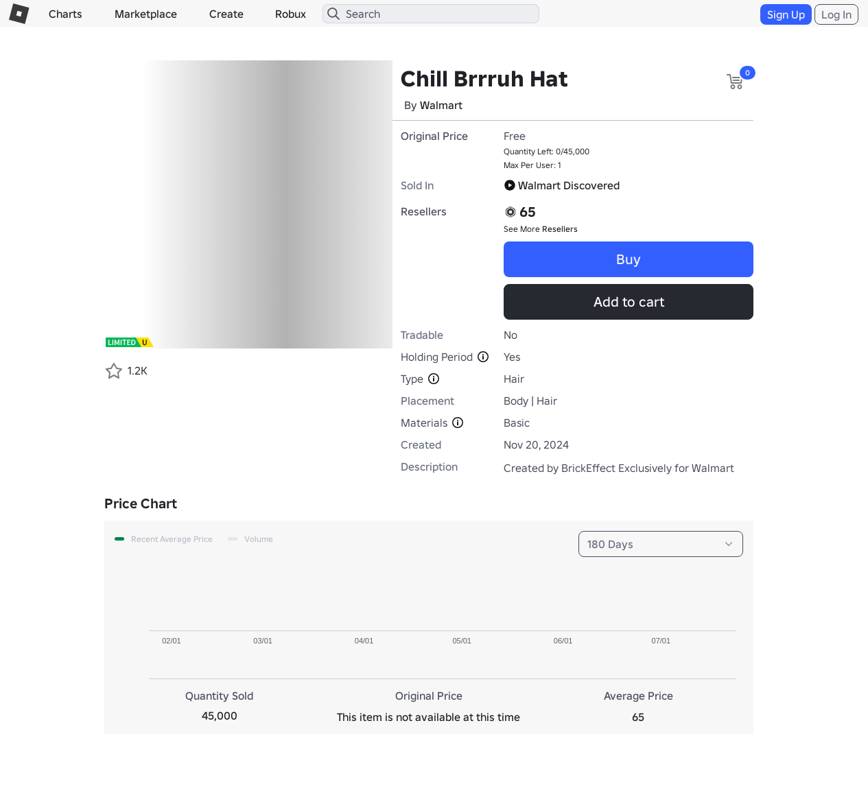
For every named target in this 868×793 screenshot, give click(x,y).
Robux (290, 14)
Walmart (441, 105)
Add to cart (629, 302)
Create (226, 14)
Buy (628, 259)
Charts (65, 14)
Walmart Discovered (562, 185)
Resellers (560, 229)
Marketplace (146, 14)
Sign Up (786, 14)
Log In (836, 14)
